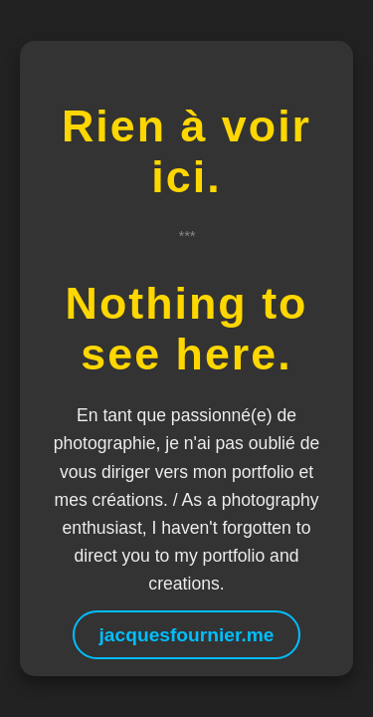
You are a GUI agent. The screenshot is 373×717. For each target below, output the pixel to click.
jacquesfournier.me (187, 634)
